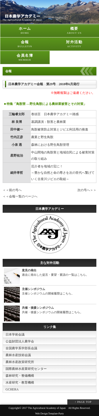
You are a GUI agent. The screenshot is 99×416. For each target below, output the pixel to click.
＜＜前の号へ (12, 190)
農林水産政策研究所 (20, 362)
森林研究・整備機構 (20, 376)
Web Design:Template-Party (49, 413)
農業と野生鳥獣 (42, 137)
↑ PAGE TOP (83, 401)
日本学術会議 (15, 334)
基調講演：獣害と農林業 (48, 122)
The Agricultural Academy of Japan (47, 408)
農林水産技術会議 (18, 355)
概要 (74, 31)
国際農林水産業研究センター (26, 369)
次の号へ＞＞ (86, 190)
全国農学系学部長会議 (21, 348)
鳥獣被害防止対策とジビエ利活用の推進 (59, 129)
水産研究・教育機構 (20, 382)
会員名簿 (25, 57)
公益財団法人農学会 (20, 341)
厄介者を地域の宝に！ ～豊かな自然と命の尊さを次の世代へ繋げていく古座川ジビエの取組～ (63, 173)
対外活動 (74, 44)
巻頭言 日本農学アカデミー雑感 (55, 114)
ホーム (25, 31)
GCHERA (12, 389)
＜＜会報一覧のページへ (20, 196)
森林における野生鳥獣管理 (50, 145)
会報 (25, 44)
